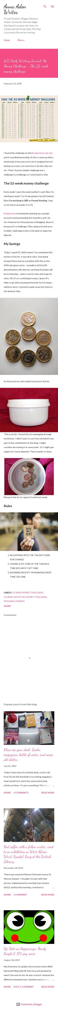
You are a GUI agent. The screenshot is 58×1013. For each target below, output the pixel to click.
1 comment (20, 894)
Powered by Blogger (29, 1004)
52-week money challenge (27, 592)
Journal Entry (12, 597)
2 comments (20, 792)
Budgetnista (10, 213)
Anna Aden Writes (15, 9)
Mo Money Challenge (34, 597)
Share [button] (7, 606)
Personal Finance (14, 601)
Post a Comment (23, 986)
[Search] (45, 5)
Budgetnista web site (42, 153)
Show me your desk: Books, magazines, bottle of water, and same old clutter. (28, 754)
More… (21, 40)
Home (7, 40)
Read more (47, 792)
